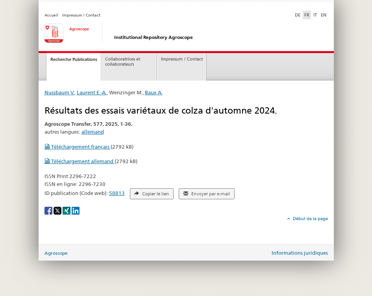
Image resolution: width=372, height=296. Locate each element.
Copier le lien (151, 194)
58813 (117, 193)
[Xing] (67, 210)
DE (298, 14)
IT (315, 15)
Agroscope (56, 253)
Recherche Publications (73, 59)
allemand (92, 132)
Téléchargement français (77, 146)
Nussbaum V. (59, 92)
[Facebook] (49, 210)
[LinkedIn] (76, 210)
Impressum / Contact (81, 15)
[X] (58, 210)
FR (306, 15)
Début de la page (310, 218)
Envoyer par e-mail (206, 194)
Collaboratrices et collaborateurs (122, 62)
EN (323, 15)
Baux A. (154, 92)
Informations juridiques (300, 253)
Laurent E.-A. (92, 92)
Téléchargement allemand (79, 161)
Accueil (51, 15)
